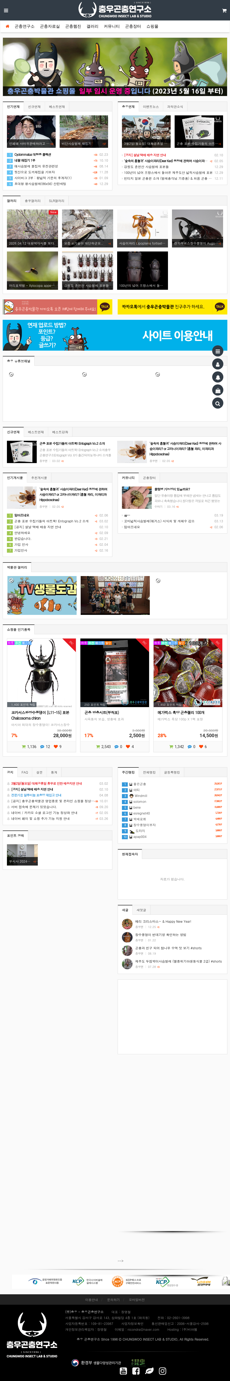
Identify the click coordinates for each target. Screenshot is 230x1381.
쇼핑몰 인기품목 (18, 629)
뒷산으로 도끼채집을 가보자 (31, 172)
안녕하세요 (18, 532)
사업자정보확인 (132, 1323)
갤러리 (92, 26)
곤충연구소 (25, 26)
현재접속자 (130, 854)
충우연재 (128, 106)
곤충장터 (133, 26)
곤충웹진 (73, 26)
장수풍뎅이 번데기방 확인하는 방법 (160, 934)
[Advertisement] (172, 1017)
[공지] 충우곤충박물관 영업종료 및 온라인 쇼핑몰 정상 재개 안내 (57, 801)
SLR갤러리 (56, 200)
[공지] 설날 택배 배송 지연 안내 (34, 526)
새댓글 (141, 910)
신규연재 (34, 106)
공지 (10, 772)
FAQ (25, 772)
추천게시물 (39, 477)
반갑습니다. (19, 538)
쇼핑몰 (152, 26)
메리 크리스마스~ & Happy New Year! (163, 921)
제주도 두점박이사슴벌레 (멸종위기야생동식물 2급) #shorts (178, 961)
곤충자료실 (50, 26)
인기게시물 (15, 477)
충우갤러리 (33, 200)
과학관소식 (175, 106)
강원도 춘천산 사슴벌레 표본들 (145, 166)
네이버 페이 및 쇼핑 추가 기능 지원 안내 (57, 818)
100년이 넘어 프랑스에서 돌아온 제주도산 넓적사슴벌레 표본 (167, 172)
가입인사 (17, 550)
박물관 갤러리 (17, 567)
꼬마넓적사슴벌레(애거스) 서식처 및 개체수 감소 (158, 521)
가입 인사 (17, 544)
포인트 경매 (15, 835)
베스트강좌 (60, 432)
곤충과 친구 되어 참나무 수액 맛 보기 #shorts (168, 948)
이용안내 (91, 1299)
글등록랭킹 (172, 772)
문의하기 (113, 1299)
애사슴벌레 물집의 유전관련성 (32, 166)
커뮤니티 (112, 26)
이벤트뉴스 (151, 106)
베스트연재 (57, 106)
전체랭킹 (149, 772)
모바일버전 (137, 1299)
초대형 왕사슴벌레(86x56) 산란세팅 (36, 183)
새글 (125, 910)
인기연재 (13, 106)
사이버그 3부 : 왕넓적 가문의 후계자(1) (39, 177)
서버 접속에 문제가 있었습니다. (57, 807)
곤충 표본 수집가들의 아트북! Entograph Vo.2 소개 (48, 521)
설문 (39, 772)
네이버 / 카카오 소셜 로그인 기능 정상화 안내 (57, 813)
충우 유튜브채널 (18, 361)
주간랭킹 (128, 772)
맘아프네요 (131, 526)
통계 (54, 772)
